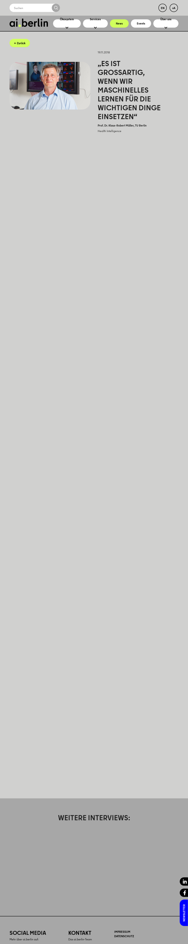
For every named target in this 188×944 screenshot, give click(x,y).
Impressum (122, 936)
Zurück (21, 47)
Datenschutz (124, 940)
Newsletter (184, 913)
